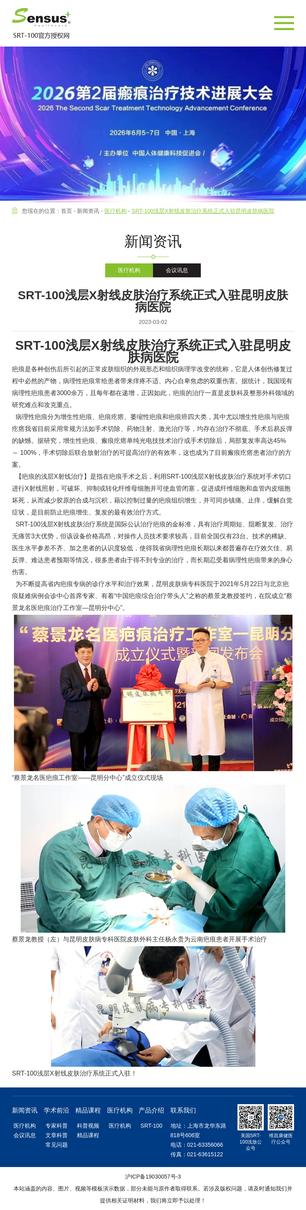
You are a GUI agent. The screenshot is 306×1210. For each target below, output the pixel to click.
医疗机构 (129, 270)
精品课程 (88, 1135)
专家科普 (56, 1125)
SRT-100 (152, 1125)
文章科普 (56, 1135)
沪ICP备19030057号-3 (153, 1176)
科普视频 (88, 1125)
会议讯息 (177, 270)
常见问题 (56, 1145)
